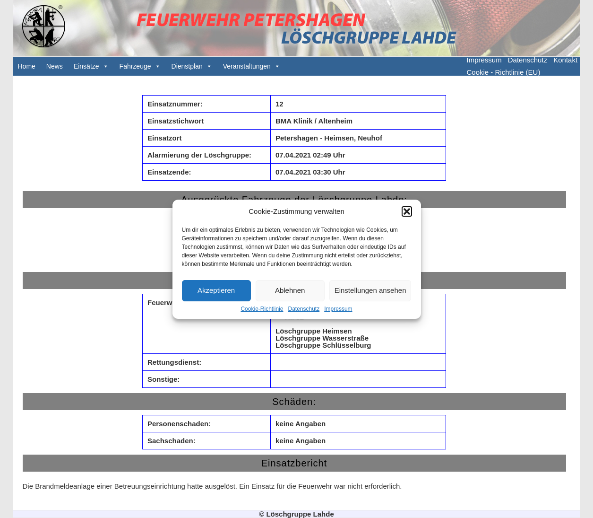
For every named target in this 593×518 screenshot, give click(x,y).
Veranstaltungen (247, 66)
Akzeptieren (216, 290)
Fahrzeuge (135, 66)
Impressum (338, 309)
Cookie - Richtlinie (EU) (504, 72)
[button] (407, 211)
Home (26, 66)
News (54, 66)
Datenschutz (304, 309)
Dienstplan (187, 66)
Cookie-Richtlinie (262, 309)
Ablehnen (290, 290)
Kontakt (565, 60)
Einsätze (86, 66)
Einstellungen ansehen (370, 290)
